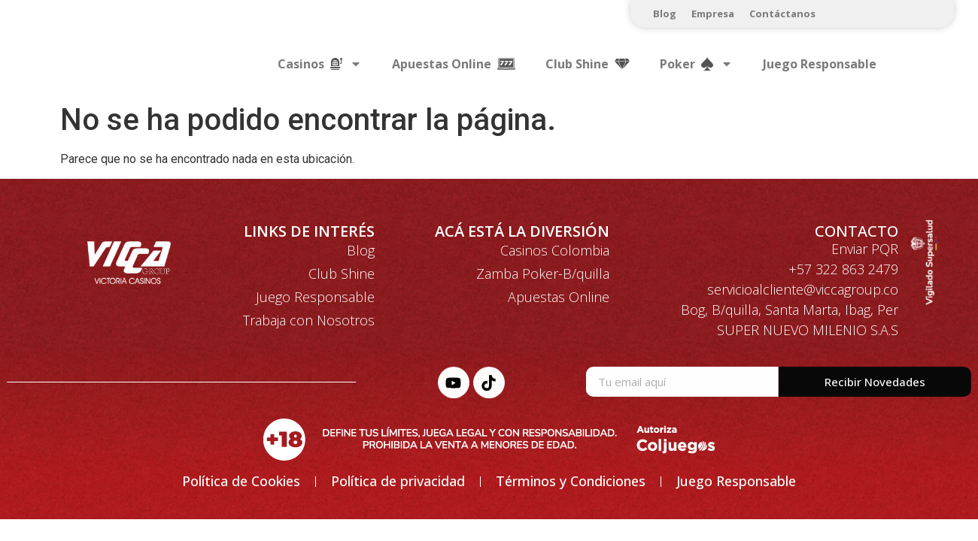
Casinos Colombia (554, 250)
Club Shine (341, 273)
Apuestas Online (558, 297)
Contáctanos (782, 13)
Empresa (712, 13)
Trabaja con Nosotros (309, 320)
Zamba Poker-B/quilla (542, 273)
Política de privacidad (398, 481)
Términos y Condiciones (570, 481)
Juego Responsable (819, 64)
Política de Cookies (241, 481)
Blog (664, 13)
